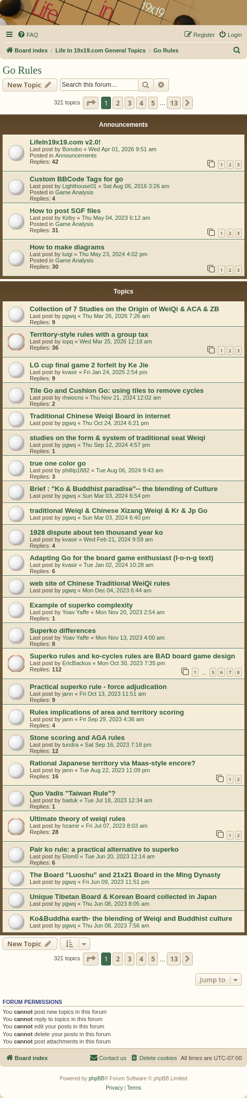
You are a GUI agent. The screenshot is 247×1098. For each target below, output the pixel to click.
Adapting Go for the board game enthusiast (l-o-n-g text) (121, 558)
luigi (67, 254)
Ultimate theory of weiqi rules (78, 819)
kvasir (69, 372)
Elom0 (70, 856)
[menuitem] (27, 35)
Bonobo (72, 149)
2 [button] (117, 103)
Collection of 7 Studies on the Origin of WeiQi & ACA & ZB (124, 309)
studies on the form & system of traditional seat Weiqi (117, 438)
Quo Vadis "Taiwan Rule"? (73, 793)
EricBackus (76, 663)
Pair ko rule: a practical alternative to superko (104, 849)
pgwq (69, 316)
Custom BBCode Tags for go (76, 179)
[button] (90, 103)
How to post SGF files (65, 211)
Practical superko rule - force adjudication (98, 687)
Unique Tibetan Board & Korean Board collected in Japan (123, 897)
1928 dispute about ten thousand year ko (96, 532)
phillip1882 (76, 470)
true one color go (58, 463)
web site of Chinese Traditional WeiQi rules (100, 583)
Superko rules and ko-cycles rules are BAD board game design (132, 656)
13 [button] (174, 103)
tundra (70, 745)
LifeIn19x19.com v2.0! (65, 142)
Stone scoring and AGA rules (77, 738)
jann (67, 694)
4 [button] (141, 103)
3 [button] (129, 103)
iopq (67, 341)
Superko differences (63, 630)
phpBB (96, 1078)
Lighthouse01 (79, 186)
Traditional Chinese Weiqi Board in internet (100, 416)
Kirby (68, 218)
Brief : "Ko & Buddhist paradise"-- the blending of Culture (124, 489)
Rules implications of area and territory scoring (107, 712)
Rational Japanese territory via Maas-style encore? (112, 763)
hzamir (70, 826)
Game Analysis (74, 192)
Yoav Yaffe (75, 612)
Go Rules (22, 70)
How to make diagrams (67, 247)
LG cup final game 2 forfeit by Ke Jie (89, 365)
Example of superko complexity (81, 605)
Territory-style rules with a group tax (89, 334)
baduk (70, 800)
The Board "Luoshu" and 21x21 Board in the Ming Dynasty (125, 875)
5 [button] (153, 103)
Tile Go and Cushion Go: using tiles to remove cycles (117, 390)
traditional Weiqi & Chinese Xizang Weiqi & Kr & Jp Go (118, 510)
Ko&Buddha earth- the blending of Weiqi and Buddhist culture (131, 918)
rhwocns (72, 397)
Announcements (76, 155)
